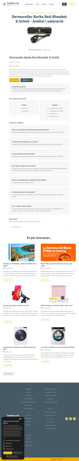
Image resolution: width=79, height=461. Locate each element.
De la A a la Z (50, 419)
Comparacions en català (27, 13)
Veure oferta (14, 80)
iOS (51, 459)
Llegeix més (7, 280)
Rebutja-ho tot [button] (18, 452)
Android (55, 459)
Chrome (60, 459)
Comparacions (29, 4)
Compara (72, 4)
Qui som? (44, 4)
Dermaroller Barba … (53, 13)
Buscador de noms (50, 412)
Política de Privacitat (50, 392)
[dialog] (13, 438)
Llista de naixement (50, 428)
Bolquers (28, 425)
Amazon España (39, 227)
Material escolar (28, 418)
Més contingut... (8, 374)
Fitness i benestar (28, 409)
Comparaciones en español (50, 402)
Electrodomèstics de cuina (29, 402)
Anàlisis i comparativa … (40, 13)
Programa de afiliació (50, 395)
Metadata (28, 439)
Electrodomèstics (28, 399)
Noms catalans (50, 422)
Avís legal (50, 399)
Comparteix (26, 80)
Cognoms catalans (50, 425)
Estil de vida (28, 405)
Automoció (29, 392)
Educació (28, 395)
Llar (29, 412)
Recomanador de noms (50, 415)
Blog (38, 4)
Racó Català (28, 442)
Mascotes (28, 415)
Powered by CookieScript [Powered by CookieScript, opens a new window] (12, 457)
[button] (13, 456)
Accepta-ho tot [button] (8, 452)
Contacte (51, 4)
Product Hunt (28, 445)
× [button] (22, 418)
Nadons (29, 422)
